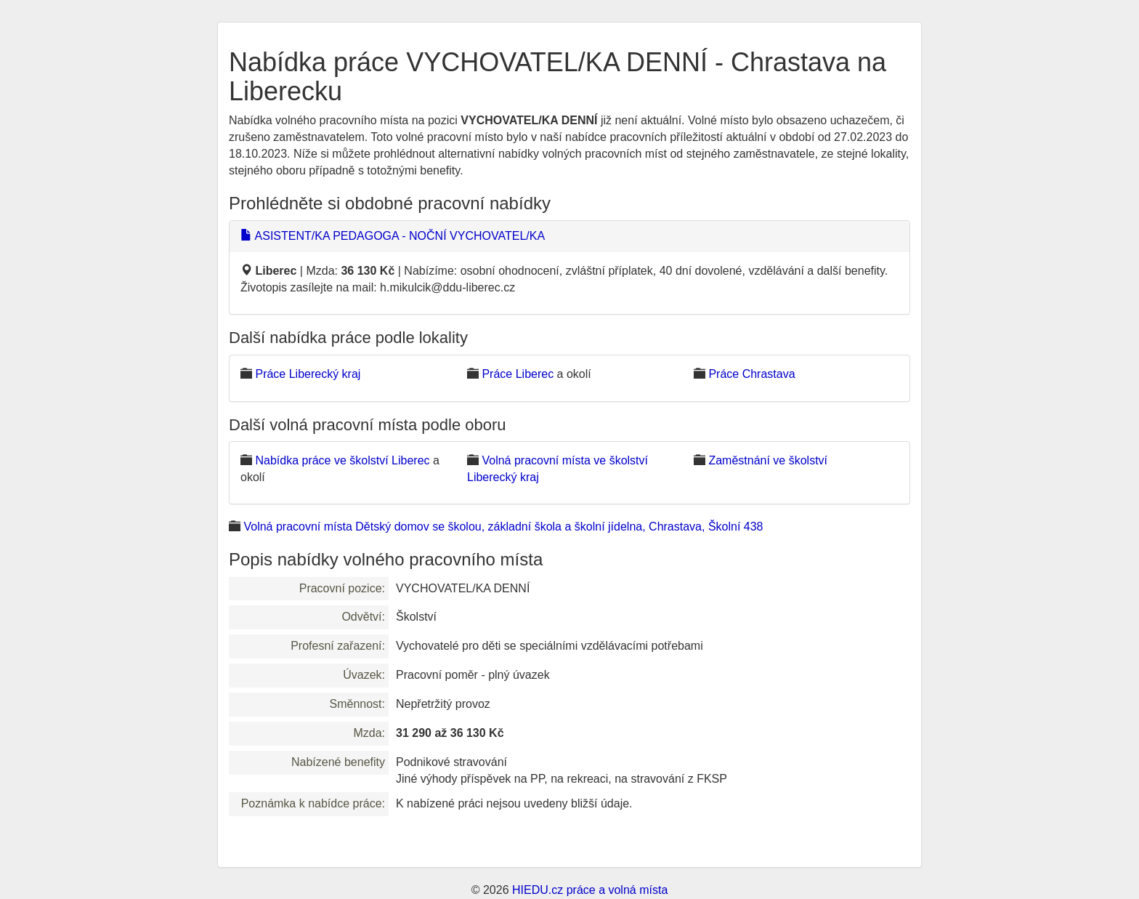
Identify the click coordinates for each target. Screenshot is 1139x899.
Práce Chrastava (751, 374)
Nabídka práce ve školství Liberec (342, 460)
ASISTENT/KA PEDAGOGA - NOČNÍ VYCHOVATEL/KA (392, 236)
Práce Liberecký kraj (307, 374)
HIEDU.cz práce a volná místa (590, 890)
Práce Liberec (518, 374)
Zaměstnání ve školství (767, 460)
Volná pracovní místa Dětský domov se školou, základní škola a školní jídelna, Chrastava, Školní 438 (503, 526)
